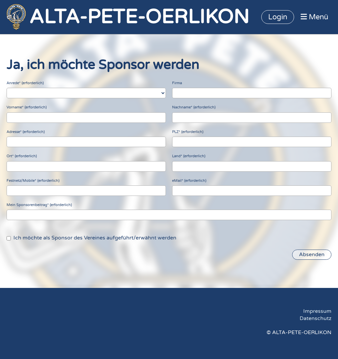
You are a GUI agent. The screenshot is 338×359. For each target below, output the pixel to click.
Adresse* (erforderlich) (26, 132)
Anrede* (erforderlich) (25, 83)
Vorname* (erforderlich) (27, 107)
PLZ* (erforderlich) (187, 132)
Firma (177, 83)
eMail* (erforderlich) (189, 181)
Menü (314, 17)
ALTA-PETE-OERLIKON (139, 17)
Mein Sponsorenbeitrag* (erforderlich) (39, 205)
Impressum (317, 311)
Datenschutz (315, 318)
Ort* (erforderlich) (22, 156)
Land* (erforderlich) (188, 156)
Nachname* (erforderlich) (193, 107)
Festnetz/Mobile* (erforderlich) (33, 181)
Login (277, 17)
